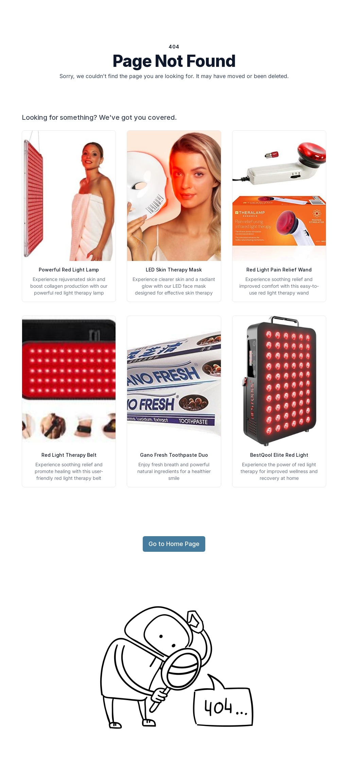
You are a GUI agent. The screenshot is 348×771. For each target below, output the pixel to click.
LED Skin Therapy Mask (174, 269)
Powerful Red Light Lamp (69, 269)
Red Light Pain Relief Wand (279, 269)
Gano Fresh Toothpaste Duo (174, 455)
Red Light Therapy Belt (69, 455)
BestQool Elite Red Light (279, 455)
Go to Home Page (174, 543)
